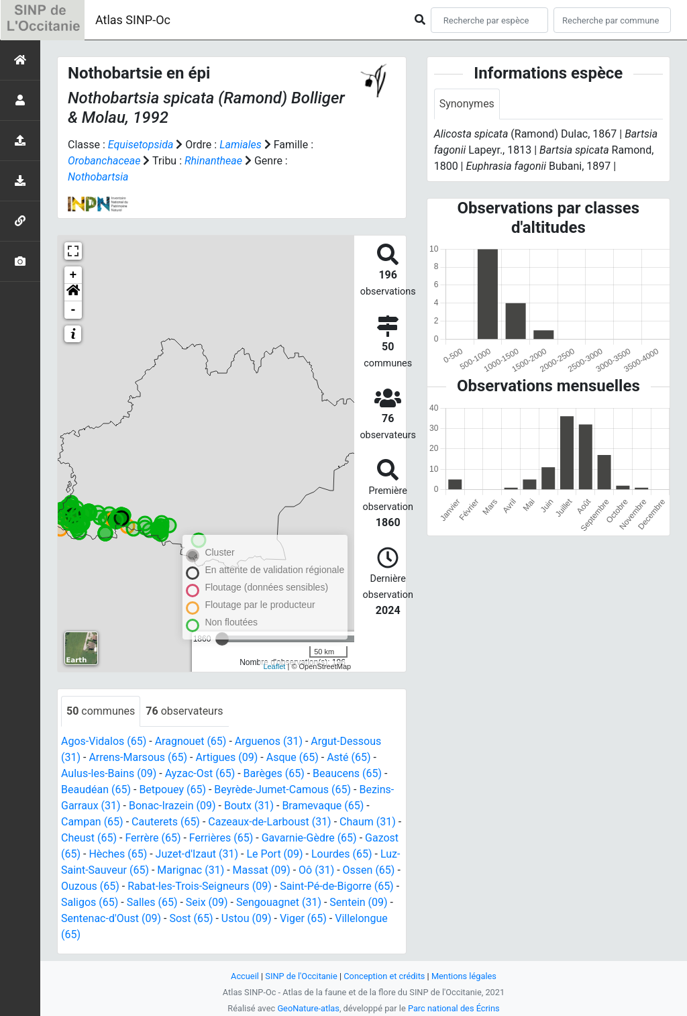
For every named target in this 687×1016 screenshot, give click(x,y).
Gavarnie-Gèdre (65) (309, 837)
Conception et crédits (384, 976)
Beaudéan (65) (96, 789)
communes (100, 711)
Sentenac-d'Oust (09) (111, 918)
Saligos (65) (89, 902)
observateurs (184, 711)
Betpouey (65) (172, 789)
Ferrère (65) (152, 837)
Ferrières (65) (221, 837)
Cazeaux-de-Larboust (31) (269, 821)
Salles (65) (152, 902)
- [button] (73, 310)
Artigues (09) (226, 757)
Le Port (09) (274, 854)
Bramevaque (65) (323, 805)
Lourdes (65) (341, 854)
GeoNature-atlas (308, 1008)
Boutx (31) (249, 805)
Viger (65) (303, 918)
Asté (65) (348, 757)
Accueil (245, 976)
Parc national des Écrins (454, 1008)
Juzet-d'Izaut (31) (197, 854)
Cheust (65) (89, 837)
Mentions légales (463, 976)
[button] (73, 292)
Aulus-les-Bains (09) (108, 773)
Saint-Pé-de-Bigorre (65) (337, 886)
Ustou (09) (246, 918)
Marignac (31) (190, 870)
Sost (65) (191, 918)
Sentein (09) (358, 902)
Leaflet (274, 666)
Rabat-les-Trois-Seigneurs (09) (199, 886)
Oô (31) (316, 870)
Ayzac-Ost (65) (200, 773)
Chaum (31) (367, 821)
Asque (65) (292, 757)
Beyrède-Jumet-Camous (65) (282, 789)
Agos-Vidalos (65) (103, 741)
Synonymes (466, 103)
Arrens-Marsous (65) (138, 757)
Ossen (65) (369, 870)
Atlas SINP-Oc (132, 20)
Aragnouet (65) (191, 741)
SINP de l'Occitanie (301, 976)
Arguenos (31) (269, 741)
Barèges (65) (274, 773)
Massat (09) (261, 870)
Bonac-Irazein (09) (172, 805)
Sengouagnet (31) (278, 902)
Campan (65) (92, 821)
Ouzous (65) (90, 886)
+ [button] (73, 275)
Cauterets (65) (165, 821)
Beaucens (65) (347, 773)
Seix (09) (207, 902)
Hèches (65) (118, 854)
